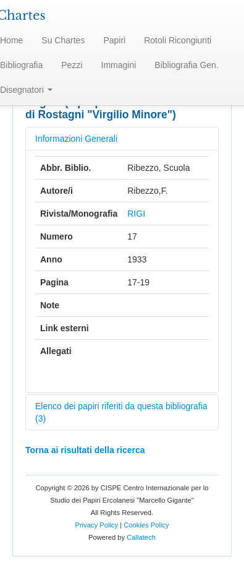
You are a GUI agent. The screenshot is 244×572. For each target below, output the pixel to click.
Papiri (114, 40)
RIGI (136, 214)
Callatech (141, 537)
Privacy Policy (96, 525)
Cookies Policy (146, 525)
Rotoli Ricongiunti (177, 40)
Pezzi (71, 65)
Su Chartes (63, 40)
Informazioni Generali (76, 139)
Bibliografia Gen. (186, 65)
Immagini (119, 65)
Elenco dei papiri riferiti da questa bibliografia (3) (121, 412)
